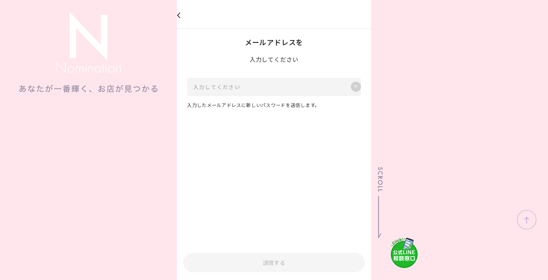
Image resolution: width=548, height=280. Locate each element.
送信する (274, 262)
